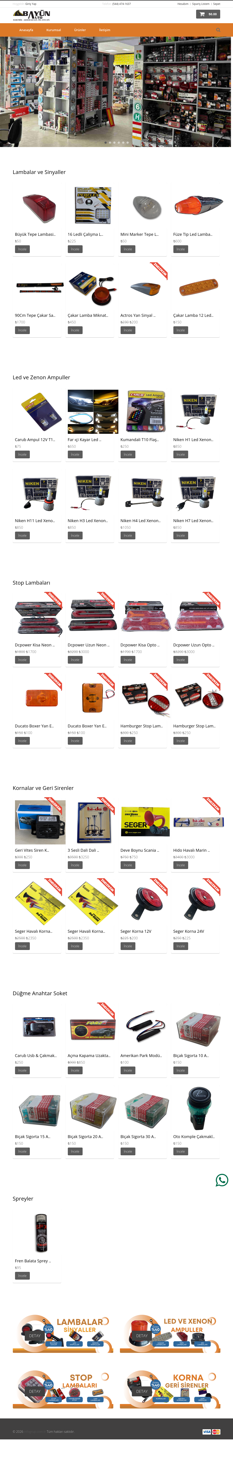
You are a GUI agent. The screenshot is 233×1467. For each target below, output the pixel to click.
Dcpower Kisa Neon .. (35, 645)
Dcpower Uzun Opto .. (193, 645)
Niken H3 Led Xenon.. (88, 520)
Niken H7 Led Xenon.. (193, 520)
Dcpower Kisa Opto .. (140, 645)
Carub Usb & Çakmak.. (36, 1055)
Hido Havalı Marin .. (191, 850)
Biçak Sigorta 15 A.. (33, 1136)
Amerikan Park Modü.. (141, 1055)
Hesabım (183, 4)
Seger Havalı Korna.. (34, 931)
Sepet (216, 4)
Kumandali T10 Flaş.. (140, 439)
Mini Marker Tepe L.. (140, 234)
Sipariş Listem (200, 4)
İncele (22, 249)
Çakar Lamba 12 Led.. (193, 315)
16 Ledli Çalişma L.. (85, 234)
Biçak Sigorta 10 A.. (191, 1055)
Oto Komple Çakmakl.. (194, 1136)
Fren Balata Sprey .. (33, 1260)
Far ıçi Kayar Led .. (84, 439)
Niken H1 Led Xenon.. (193, 439)
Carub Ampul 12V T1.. (35, 439)
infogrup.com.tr (35, 1431)
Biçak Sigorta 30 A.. (138, 1136)
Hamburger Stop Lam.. (142, 726)
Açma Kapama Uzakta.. (89, 1055)
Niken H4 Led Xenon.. (141, 520)
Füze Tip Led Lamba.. (192, 234)
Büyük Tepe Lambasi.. (35, 234)
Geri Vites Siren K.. (32, 850)
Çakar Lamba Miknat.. (88, 315)
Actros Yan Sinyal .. (138, 315)
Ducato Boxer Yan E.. (34, 726)
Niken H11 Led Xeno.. (35, 520)
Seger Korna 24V (188, 931)
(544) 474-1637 (121, 4)
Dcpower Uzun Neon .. (89, 645)
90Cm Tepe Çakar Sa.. (35, 315)
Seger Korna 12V (136, 931)
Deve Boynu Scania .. (140, 850)
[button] (208, 14)
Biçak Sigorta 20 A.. (85, 1136)
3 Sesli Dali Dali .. (83, 850)
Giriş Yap (30, 4)
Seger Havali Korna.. (86, 931)
